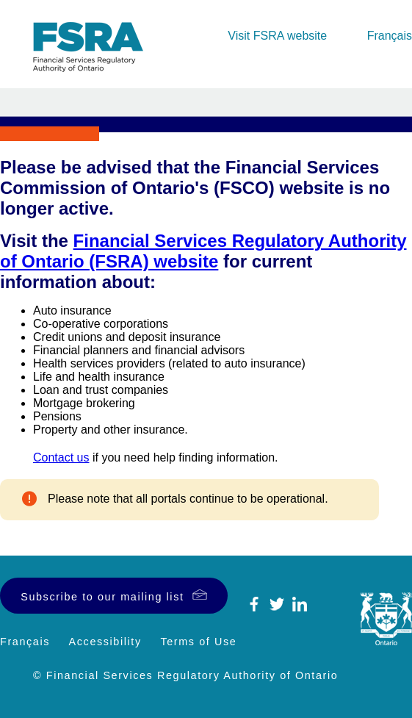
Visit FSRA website (277, 35)
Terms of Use (198, 641)
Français (389, 35)
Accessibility (105, 641)
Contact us (61, 457)
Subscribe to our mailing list (102, 597)
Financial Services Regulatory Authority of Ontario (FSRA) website (203, 251)
